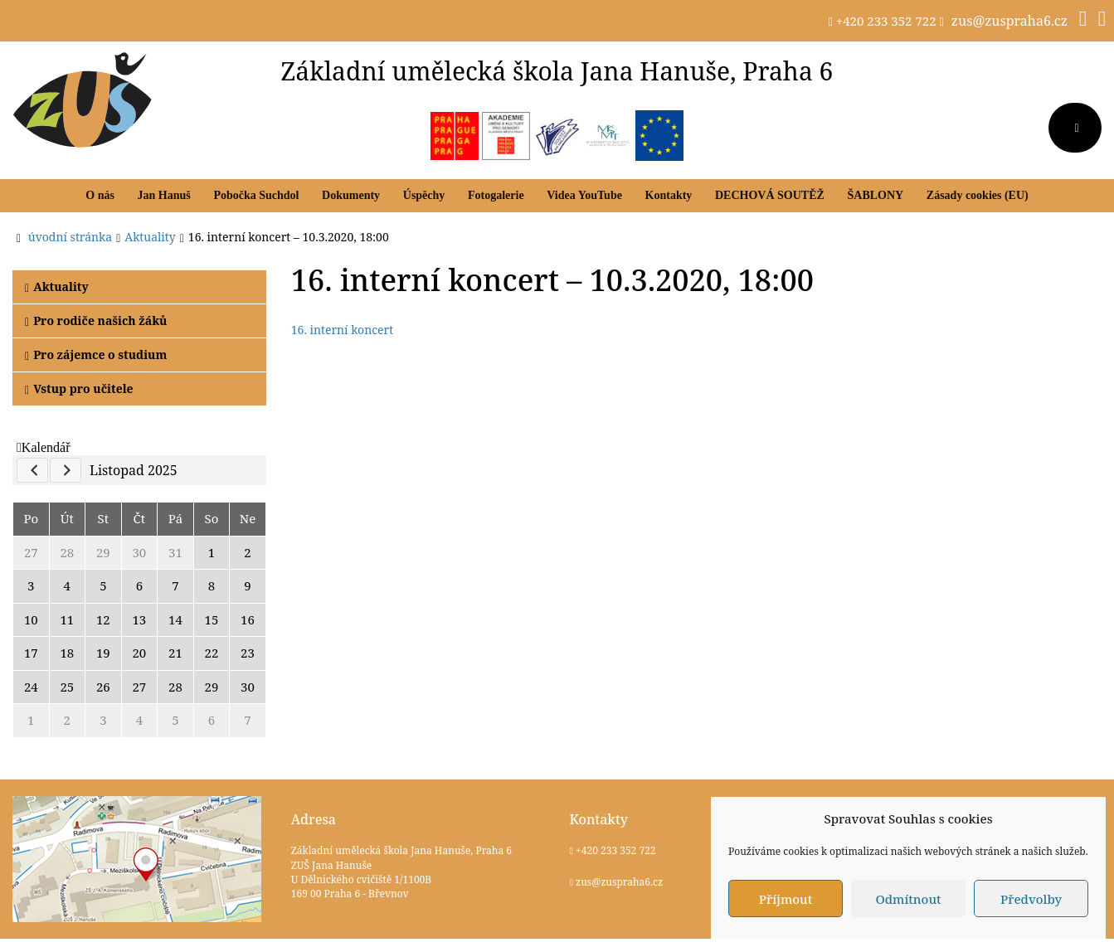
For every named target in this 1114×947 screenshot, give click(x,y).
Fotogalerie (496, 195)
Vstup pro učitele (79, 388)
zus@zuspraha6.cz (1009, 21)
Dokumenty (351, 195)
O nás (99, 195)
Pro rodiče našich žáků (96, 320)
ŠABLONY (875, 195)
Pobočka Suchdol (256, 195)
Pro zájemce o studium (96, 354)
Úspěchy (424, 195)
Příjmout (785, 899)
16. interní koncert (342, 330)
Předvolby (1031, 899)
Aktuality (57, 286)
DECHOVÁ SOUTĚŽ (770, 195)
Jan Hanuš (164, 195)
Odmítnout (908, 899)
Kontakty (669, 195)
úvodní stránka (70, 237)
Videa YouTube (584, 195)
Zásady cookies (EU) (978, 195)
